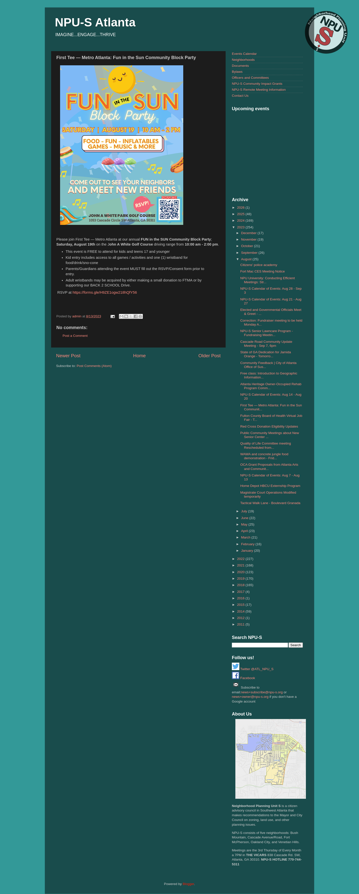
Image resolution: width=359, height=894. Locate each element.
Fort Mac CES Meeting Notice (262, 271)
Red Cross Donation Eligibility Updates (269, 426)
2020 (241, 572)
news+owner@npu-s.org (250, 697)
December (249, 233)
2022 (241, 559)
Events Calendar (244, 54)
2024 (241, 220)
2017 (241, 592)
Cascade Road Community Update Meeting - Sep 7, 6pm (266, 344)
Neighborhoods (243, 60)
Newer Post (68, 355)
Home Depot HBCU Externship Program (270, 486)
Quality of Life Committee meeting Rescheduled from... (265, 445)
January (247, 550)
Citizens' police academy (258, 265)
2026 (241, 207)
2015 (241, 605)
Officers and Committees (250, 78)
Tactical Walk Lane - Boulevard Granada (270, 503)
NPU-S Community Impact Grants (257, 84)
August (247, 259)
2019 (241, 578)
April (245, 531)
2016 (241, 598)
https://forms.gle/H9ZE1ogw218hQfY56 (105, 292)
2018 (241, 585)
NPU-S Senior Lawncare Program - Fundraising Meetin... (266, 333)
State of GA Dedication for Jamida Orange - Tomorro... (265, 354)
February (248, 544)
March (246, 537)
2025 (241, 214)
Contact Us (240, 95)
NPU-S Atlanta (95, 22)
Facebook (243, 678)
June (245, 518)
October (247, 246)
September (250, 253)
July (244, 511)
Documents (240, 66)
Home (139, 355)
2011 (241, 624)
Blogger (188, 884)
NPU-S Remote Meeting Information (259, 89)
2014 (241, 611)
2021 (241, 565)
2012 (241, 618)
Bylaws (237, 72)
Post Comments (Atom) (94, 366)
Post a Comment (75, 336)
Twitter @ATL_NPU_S (252, 669)
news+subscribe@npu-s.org (262, 692)
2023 (241, 227)
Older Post (209, 355)
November (249, 239)
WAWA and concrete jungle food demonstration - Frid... (264, 456)
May (244, 524)
